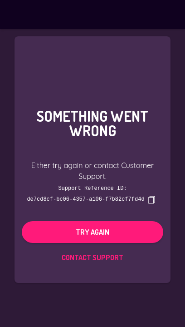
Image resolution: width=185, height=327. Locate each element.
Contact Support (92, 257)
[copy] (151, 199)
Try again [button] (92, 231)
